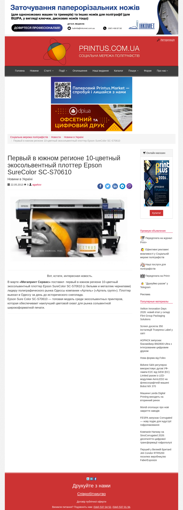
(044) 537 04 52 (102, 507)
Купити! (156, 213)
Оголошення (80, 70)
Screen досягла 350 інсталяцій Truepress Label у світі (156, 330)
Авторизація (167, 39)
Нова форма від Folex (153, 358)
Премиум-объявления (153, 230)
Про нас (162, 70)
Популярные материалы (154, 301)
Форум (148, 70)
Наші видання (101, 70)
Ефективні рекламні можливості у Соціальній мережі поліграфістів (154, 253)
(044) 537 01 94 (121, 507)
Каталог (118, 70)
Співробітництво (91, 494)
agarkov (36, 184)
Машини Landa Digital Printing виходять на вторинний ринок (152, 397)
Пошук (133, 70)
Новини (34, 70)
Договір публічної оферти (91, 501)
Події (63, 70)
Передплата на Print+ (155, 275)
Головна (19, 70)
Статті (49, 70)
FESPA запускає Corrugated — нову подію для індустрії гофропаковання (156, 421)
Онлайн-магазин (155, 153)
